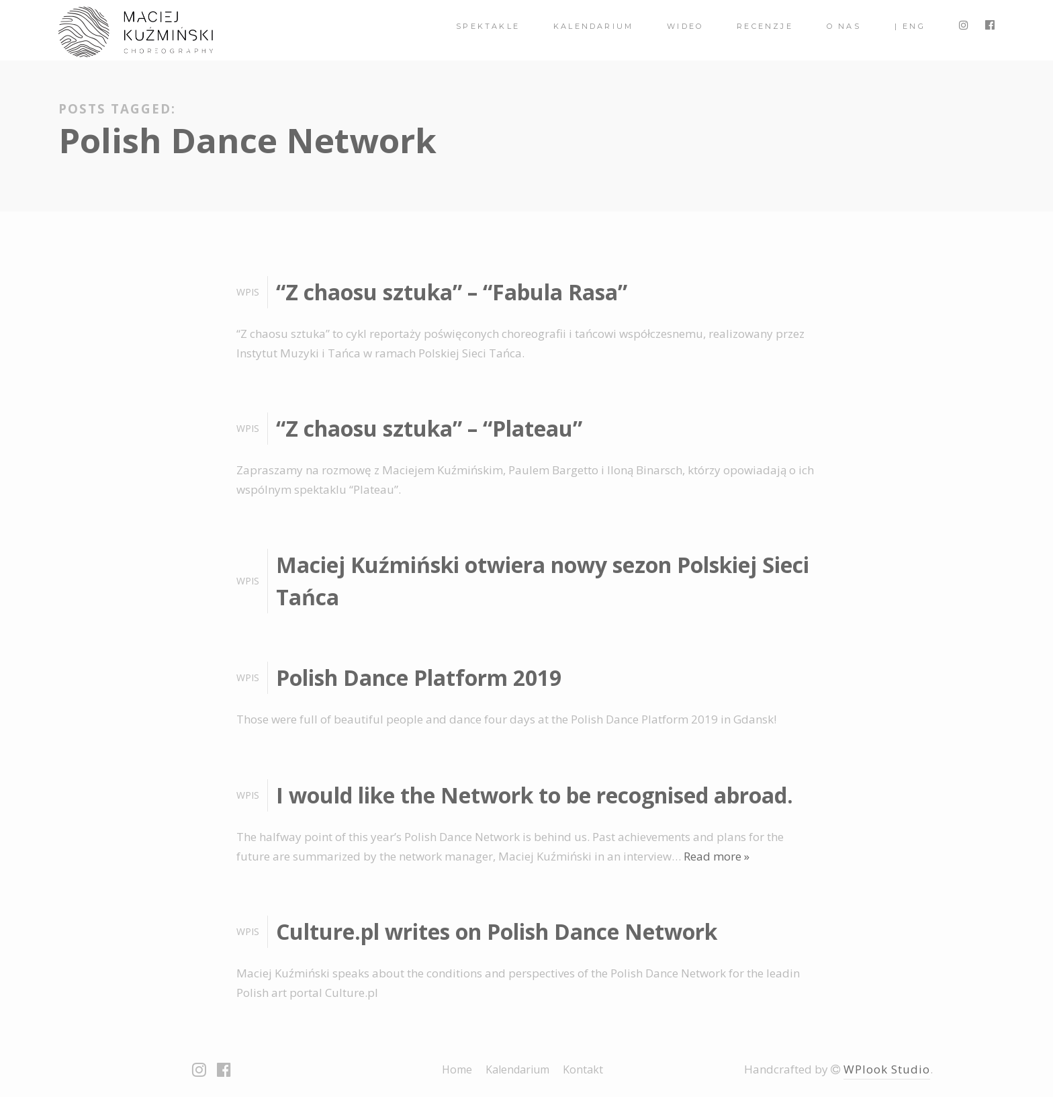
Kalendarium (593, 26)
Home (457, 1069)
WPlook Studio (886, 1069)
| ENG (910, 26)
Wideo (685, 26)
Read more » (716, 856)
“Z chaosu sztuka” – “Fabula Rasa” (451, 291)
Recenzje (765, 26)
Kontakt (583, 1069)
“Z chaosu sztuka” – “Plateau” (429, 428)
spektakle (488, 26)
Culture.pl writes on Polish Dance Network (496, 931)
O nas (844, 26)
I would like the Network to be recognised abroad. (534, 795)
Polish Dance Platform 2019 (418, 677)
